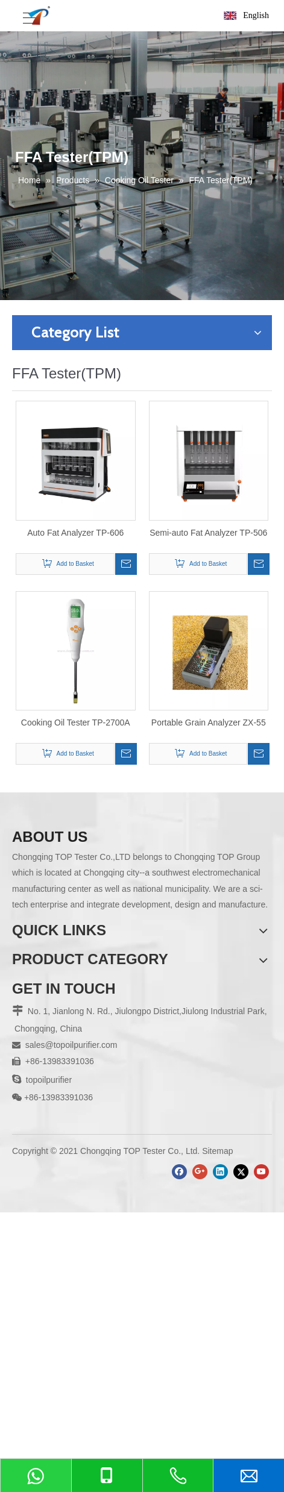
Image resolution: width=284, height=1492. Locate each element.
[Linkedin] (220, 1171)
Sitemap (217, 1151)
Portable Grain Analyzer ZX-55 (208, 722)
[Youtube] (261, 1171)
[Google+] (199, 1171)
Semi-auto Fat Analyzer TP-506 (208, 533)
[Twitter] (240, 1171)
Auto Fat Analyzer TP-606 (75, 533)
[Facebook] (179, 1171)
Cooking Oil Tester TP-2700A (75, 722)
